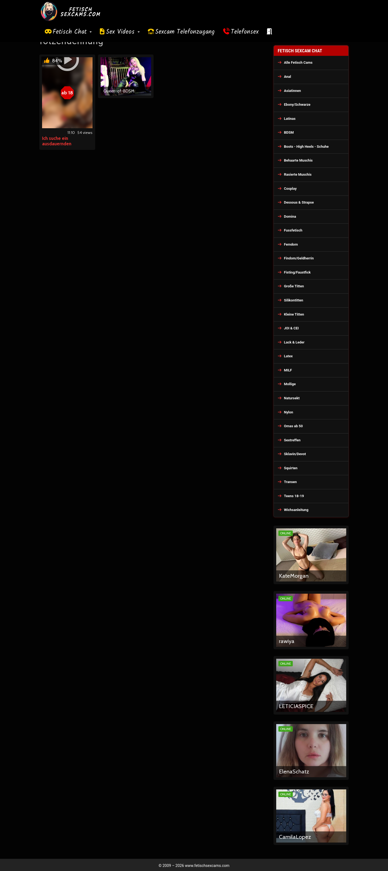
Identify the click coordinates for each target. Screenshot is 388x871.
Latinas (290, 119)
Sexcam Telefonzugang (185, 32)
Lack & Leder (294, 342)
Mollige (290, 384)
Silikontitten (293, 300)
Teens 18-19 (294, 496)
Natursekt (292, 398)
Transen (290, 482)
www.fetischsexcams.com (207, 865)
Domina (290, 216)
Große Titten (294, 286)
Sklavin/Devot (295, 454)
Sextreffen (292, 440)
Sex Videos (123, 32)
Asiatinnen (292, 91)
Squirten (291, 468)
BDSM (289, 132)
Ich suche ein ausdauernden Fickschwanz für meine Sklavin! (65, 146)
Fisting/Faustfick (297, 272)
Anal (287, 77)
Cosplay (290, 189)
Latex (288, 356)
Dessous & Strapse (299, 202)
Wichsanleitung (296, 510)
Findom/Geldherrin (299, 258)
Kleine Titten (294, 314)
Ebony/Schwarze (297, 104)
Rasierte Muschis (298, 174)
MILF (288, 370)
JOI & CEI (291, 328)
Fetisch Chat (72, 32)
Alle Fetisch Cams (298, 62)
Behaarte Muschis (298, 160)
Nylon (288, 412)
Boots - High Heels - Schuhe (306, 146)
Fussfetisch (293, 230)
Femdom (291, 244)
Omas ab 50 (293, 426)
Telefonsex (245, 32)
